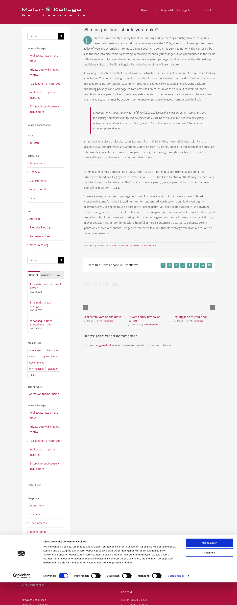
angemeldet (103, 345)
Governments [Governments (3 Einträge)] (36, 362)
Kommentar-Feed (40, 236)
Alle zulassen (209, 565)
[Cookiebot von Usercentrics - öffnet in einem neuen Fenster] (21, 598)
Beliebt (33, 275)
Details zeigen (176, 598)
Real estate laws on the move (102, 317)
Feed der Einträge (40, 227)
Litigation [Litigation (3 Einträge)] (53, 368)
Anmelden (35, 219)
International (127, 245)
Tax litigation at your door (190, 317)
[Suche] (61, 36)
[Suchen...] (42, 36)
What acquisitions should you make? (41, 322)
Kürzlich (46, 275)
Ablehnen (209, 575)
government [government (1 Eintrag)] (50, 356)
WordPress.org (38, 245)
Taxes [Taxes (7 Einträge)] (32, 374)
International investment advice (45, 286)
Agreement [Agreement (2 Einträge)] (35, 350)
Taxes (136, 245)
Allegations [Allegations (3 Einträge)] (52, 350)
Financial (116, 245)
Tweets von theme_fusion (43, 394)
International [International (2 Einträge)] (36, 368)
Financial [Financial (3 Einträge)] (34, 356)
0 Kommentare (149, 245)
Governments (38, 180)
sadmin (90, 245)
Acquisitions (37, 163)
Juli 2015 (34, 142)
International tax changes (40, 304)
